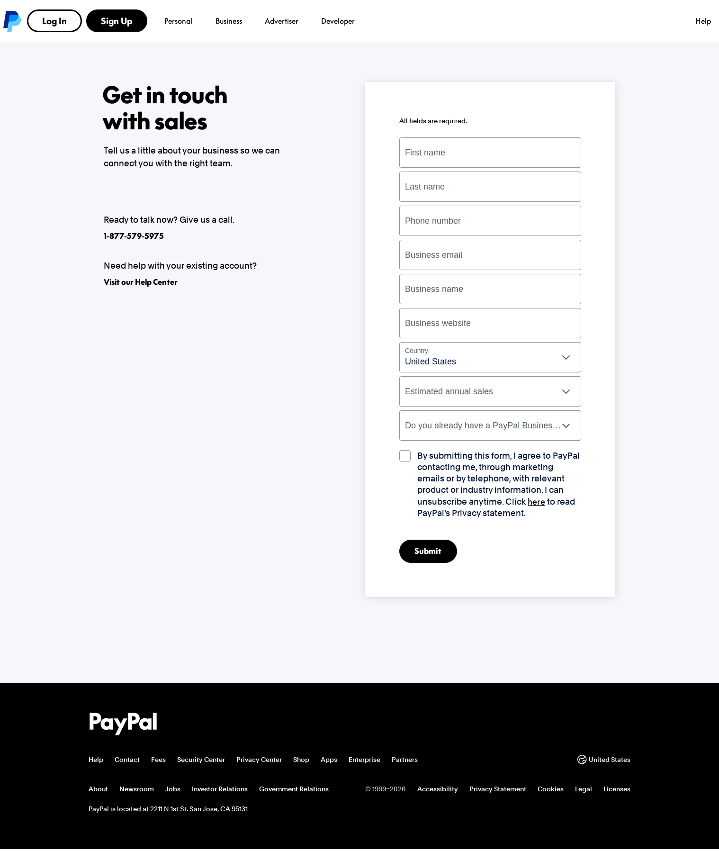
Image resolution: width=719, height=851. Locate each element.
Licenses (616, 790)
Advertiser (251, 21)
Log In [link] (537, 21)
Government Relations (294, 790)
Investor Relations (220, 790)
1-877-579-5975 (134, 236)
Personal (147, 21)
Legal (583, 790)
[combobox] (490, 357)
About (98, 790)
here (536, 501)
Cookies (551, 790)
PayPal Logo (123, 726)
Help (489, 21)
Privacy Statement (497, 790)
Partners (405, 761)
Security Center (201, 761)
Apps (329, 761)
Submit (430, 552)
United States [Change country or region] (603, 761)
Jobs (172, 790)
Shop (301, 761)
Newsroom (136, 790)
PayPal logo (100, 20)
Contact (127, 761)
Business (198, 21)
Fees (158, 761)
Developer (302, 21)
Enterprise (364, 761)
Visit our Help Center (141, 282)
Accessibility (437, 790)
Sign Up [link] (599, 21)
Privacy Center (259, 761)
